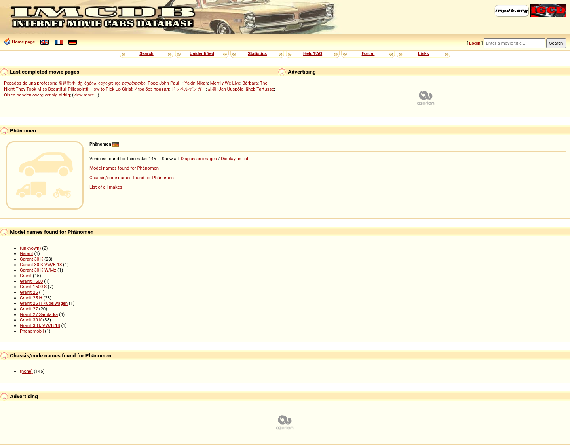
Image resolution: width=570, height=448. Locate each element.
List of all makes (105, 187)
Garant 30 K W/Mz (38, 270)
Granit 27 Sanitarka (39, 314)
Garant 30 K (31, 259)
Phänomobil (32, 331)
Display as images (199, 158)
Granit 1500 (31, 281)
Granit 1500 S (33, 286)
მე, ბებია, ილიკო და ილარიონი (112, 83)
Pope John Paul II (165, 83)
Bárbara (250, 83)
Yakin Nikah (196, 83)
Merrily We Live (225, 83)
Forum (368, 53)
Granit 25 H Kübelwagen (44, 303)
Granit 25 (29, 292)
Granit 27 (29, 309)
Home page (23, 42)
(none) (26, 371)
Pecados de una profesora (30, 83)
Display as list (234, 158)
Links (423, 53)
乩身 (212, 89)
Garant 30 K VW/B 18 (41, 264)
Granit (26, 275)
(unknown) (30, 248)
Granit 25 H (31, 298)
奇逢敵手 (67, 83)
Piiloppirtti (78, 89)
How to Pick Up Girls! (111, 89)
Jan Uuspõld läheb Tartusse (246, 89)
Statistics (257, 53)
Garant (26, 253)
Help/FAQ (312, 53)
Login (474, 43)
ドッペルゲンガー (188, 89)
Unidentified (202, 53)
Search (146, 53)
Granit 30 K (31, 320)
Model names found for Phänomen (124, 168)
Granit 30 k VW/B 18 (40, 325)
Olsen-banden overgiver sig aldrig (37, 95)
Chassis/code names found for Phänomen (131, 177)
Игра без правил (151, 89)
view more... (86, 95)
